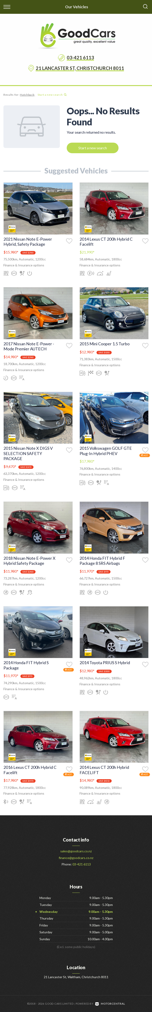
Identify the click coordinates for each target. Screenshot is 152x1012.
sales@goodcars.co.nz (76, 851)
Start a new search (52, 94)
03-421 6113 (80, 57)
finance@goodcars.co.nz (76, 858)
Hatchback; (27, 94)
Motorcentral (110, 1003)
